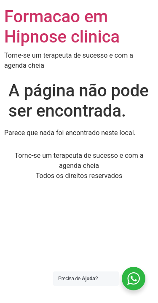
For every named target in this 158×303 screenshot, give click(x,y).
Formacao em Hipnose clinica (62, 27)
